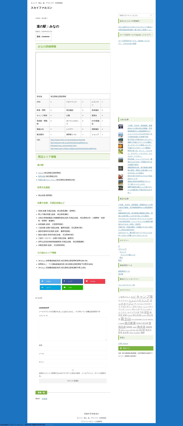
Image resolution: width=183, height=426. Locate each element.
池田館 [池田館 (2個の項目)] (129, 327)
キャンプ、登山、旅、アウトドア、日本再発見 (91, 418)
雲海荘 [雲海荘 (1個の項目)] (131, 333)
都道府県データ (124, 271)
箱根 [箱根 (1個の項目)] (137, 330)
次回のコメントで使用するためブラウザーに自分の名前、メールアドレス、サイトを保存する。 (72, 374)
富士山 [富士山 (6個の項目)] (126, 319)
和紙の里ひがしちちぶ (47, 180)
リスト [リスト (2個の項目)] (124, 313)
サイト (41, 362)
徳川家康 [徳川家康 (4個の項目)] (130, 323)
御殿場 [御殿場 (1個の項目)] (122, 323)
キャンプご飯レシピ (128, 255)
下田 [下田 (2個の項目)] (142, 313)
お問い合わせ (123, 344)
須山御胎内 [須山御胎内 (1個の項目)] (137, 333)
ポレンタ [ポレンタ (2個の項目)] (136, 309)
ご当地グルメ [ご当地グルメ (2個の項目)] (124, 297)
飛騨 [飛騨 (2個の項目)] (143, 333)
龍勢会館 (41, 176)
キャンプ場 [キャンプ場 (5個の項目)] (144, 297)
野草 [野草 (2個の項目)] (120, 333)
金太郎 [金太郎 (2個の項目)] (126, 333)
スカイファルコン (41, 8)
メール (41, 354)
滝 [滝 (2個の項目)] (119, 330)
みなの (41, 173)
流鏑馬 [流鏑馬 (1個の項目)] (135, 327)
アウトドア (122, 249)
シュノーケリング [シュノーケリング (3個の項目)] (139, 300)
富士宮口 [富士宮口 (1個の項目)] (144, 315)
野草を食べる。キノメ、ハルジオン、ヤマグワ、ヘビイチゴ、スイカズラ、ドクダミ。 (140, 153)
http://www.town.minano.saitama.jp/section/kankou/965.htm (74, 148)
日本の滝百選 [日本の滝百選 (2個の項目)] (142, 323)
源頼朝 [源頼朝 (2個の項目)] (149, 327)
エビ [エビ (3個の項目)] (133, 297)
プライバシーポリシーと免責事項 (91, 421)
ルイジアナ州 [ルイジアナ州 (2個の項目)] (133, 313)
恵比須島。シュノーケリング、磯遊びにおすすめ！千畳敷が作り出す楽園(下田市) (140, 162)
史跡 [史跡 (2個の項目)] (125, 315)
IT (119, 246)
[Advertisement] (135, 81)
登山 (121, 257)
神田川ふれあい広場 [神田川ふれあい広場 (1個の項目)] (126, 330)
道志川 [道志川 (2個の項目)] (148, 330)
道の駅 (120, 274)
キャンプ (123, 252)
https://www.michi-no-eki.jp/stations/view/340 (68, 140)
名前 (40, 345)
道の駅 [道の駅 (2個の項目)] (142, 330)
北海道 (44, 399)
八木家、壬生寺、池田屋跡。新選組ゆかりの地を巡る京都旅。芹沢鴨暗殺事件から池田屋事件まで (140, 128)
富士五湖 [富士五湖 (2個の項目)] (137, 315)
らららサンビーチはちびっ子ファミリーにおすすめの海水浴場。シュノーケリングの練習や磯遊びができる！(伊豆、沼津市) (135, 221)
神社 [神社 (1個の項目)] (134, 330)
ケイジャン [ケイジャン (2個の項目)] (123, 301)
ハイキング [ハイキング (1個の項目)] (128, 309)
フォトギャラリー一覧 (126, 285)
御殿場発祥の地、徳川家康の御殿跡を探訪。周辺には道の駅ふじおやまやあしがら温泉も (140, 170)
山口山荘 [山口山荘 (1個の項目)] (144, 319)
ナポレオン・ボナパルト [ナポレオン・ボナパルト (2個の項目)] (132, 307)
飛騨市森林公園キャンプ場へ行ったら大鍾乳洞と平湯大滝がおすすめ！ (140, 189)
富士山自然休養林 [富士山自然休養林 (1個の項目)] (137, 319)
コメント (43, 315)
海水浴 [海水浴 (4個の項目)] (141, 327)
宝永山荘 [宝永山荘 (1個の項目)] (129, 315)
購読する (125, 348)
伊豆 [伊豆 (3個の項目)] (146, 312)
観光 (120, 260)
